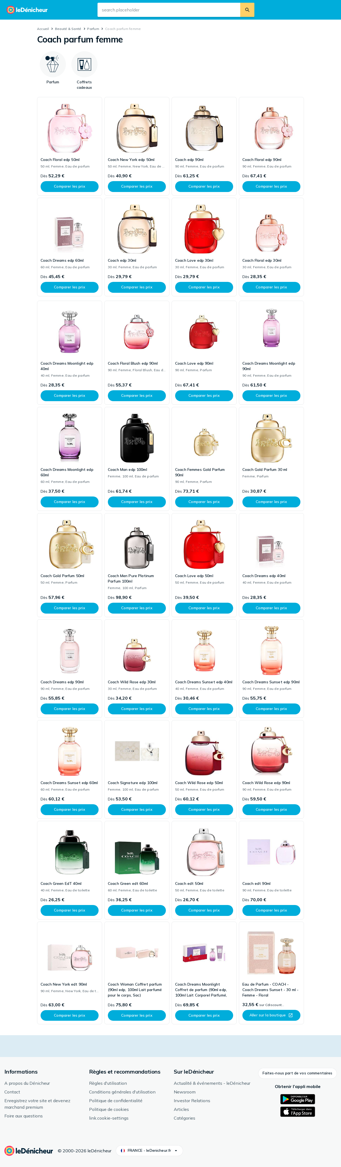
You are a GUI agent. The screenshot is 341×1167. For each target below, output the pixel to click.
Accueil (43, 29)
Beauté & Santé (68, 29)
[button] (297, 1073)
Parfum (93, 29)
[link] (69, 146)
